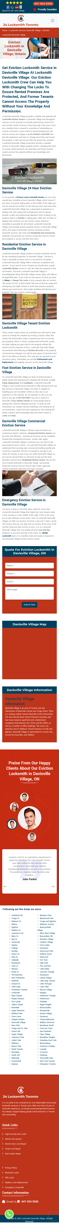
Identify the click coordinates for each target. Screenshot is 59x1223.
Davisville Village (19, 1022)
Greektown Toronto (19, 989)
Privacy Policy (11, 1168)
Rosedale (15, 1052)
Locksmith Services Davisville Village (25, 30)
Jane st (15, 966)
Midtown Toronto (47, 924)
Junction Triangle (47, 972)
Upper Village (17, 1034)
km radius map (29, 653)
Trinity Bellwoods (47, 1019)
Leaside (43, 1049)
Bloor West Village (47, 933)
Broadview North (47, 1025)
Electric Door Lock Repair (15, 1144)
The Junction (45, 966)
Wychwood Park (46, 918)
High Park (44, 963)
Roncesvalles (45, 1007)
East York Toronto (47, 1061)
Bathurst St (16, 921)
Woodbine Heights (47, 1037)
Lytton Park (16, 1040)
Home (4, 30)
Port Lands (16, 1001)
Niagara (43, 992)
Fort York (43, 960)
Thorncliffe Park (46, 1058)
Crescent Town (46, 1028)
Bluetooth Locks (12, 1172)
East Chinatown (18, 977)
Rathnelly (15, 1058)
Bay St (14, 939)
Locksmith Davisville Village (33, 1218)
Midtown (15, 1043)
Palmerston (44, 998)
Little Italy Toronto (47, 980)
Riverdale (15, 1007)
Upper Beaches (18, 1010)
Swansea (44, 1016)
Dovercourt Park (46, 951)
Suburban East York (48, 1040)
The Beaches (17, 975)
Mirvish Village (46, 989)
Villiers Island (17, 1004)
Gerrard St (16, 983)
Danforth (15, 980)
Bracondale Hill (46, 936)
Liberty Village (46, 977)
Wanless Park (45, 915)
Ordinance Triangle (48, 995)
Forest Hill (16, 1031)
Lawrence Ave (17, 933)
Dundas (15, 951)
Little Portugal (45, 983)
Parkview (43, 1055)
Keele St (15, 972)
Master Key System (13, 1139)
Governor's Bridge (47, 1046)
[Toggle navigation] (52, 20)
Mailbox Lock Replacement (16, 1182)
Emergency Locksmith (14, 1187)
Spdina (14, 945)
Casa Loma (16, 1016)
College (15, 948)
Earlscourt (44, 957)
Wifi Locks (9, 1177)
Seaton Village (46, 1013)
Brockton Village (46, 939)
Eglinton (15, 927)
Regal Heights (46, 1004)
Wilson (14, 924)
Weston (15, 969)
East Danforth (45, 1031)
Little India (16, 986)
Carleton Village (46, 942)
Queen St (15, 954)
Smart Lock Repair (13, 1148)
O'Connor (44, 1052)
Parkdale (43, 1001)
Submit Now (29, 604)
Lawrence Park (18, 1037)
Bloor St (15, 936)
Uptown (15, 1064)
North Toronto (17, 1049)
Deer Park (16, 1025)
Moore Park (16, 1046)
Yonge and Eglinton (48, 921)
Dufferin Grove (46, 954)
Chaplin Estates (18, 1019)
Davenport (44, 948)
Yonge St (15, 918)
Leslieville (16, 992)
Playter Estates (18, 998)
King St (15, 957)
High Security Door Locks (15, 1134)
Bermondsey (45, 1043)
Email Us (11, 1202)
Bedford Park (17, 1013)
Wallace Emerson (47, 1022)
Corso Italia (44, 945)
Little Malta (44, 969)
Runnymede (45, 1010)
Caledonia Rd (17, 915)
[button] (24, 797)
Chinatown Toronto (48, 1064)
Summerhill (16, 1061)
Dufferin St (16, 930)
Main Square (17, 995)
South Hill (16, 1055)
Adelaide (15, 960)
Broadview (16, 963)
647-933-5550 (43, 4)
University (16, 942)
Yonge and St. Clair (20, 1028)
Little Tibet (44, 986)
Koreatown (44, 975)
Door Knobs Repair (13, 1153)
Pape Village (45, 1034)
